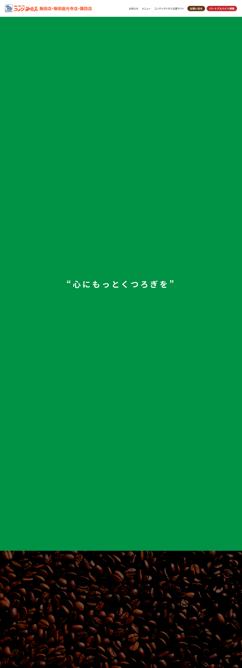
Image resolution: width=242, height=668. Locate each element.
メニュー (146, 8)
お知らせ (133, 8)
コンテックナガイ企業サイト (169, 8)
